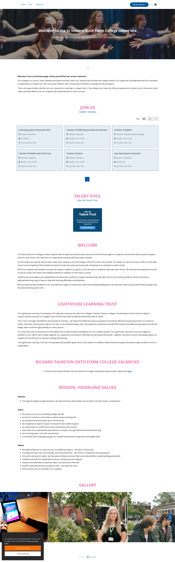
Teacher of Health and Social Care (35, 153)
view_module (144, 119)
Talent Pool (39, 4)
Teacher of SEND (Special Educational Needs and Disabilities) (87, 130)
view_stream (150, 119)
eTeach (87, 557)
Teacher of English (123, 130)
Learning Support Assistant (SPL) (34, 130)
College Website (139, 4)
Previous (5, 517)
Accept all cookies (23, 548)
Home (23, 4)
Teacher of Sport (74, 153)
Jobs (30, 4)
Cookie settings (23, 554)
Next (170, 517)
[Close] (40, 535)
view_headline (156, 119)
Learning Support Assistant (127, 153)
